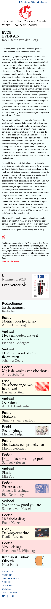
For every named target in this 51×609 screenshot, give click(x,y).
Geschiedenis (10, 578)
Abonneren (19, 25)
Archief (7, 581)
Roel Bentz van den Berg (20, 40)
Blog (19, 21)
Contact (7, 588)
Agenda (41, 21)
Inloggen (42, 2)
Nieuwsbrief (9, 592)
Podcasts (29, 21)
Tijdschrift (8, 21)
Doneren (7, 585)
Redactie (7, 571)
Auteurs (7, 574)
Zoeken (33, 25)
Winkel (6, 25)
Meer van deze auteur (11, 261)
